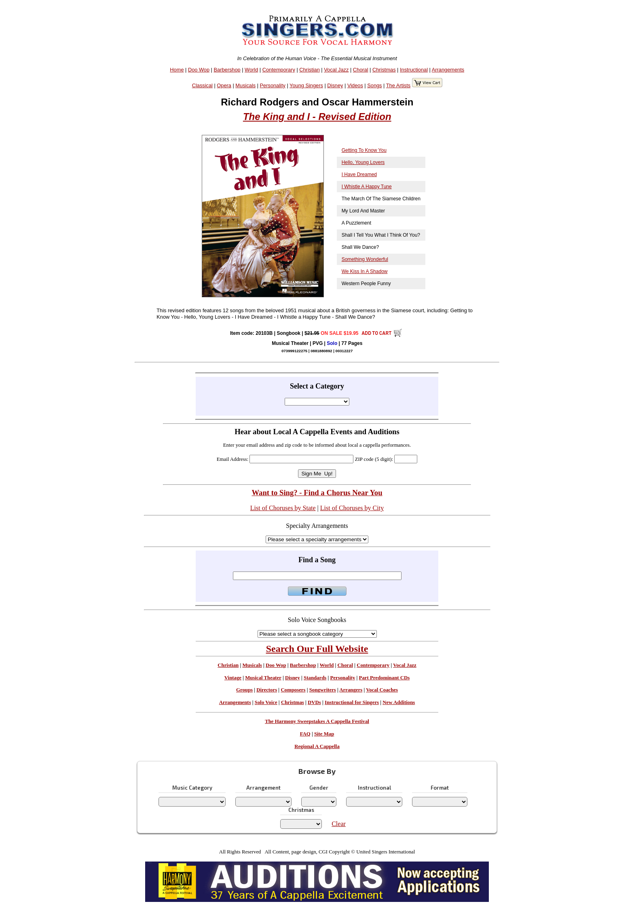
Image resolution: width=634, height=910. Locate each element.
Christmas (384, 70)
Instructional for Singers (352, 702)
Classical (202, 85)
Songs (374, 85)
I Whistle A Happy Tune (367, 186)
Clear (339, 823)
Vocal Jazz (336, 70)
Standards (315, 678)
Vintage (232, 678)
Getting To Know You (364, 150)
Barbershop (227, 70)
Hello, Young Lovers (363, 162)
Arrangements (448, 70)
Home (177, 70)
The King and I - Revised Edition (317, 116)
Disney (335, 85)
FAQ (305, 734)
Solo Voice (266, 702)
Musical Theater (263, 678)
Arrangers (350, 690)
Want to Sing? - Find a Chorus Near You (316, 492)
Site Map (324, 734)
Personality (272, 85)
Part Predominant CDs (384, 678)
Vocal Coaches (382, 690)
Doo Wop (198, 70)
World (251, 70)
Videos (355, 85)
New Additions (399, 702)
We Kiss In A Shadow (365, 271)
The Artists (398, 85)
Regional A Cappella (317, 746)
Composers (293, 690)
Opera (224, 85)
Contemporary (278, 70)
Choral (360, 70)
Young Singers (306, 85)
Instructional (414, 70)
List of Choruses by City (352, 507)
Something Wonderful (365, 259)
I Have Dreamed (359, 174)
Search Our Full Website (317, 648)
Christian (309, 70)
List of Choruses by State (283, 507)
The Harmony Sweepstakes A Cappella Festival (317, 721)
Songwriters (322, 690)
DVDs (314, 702)
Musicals (245, 85)
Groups (244, 690)
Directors (266, 690)
